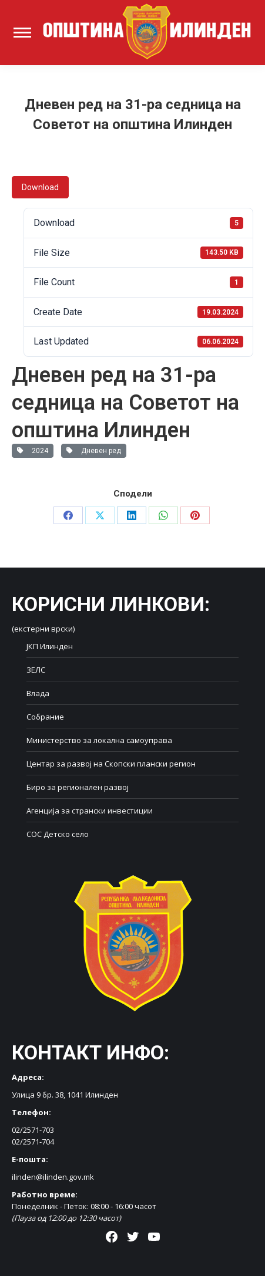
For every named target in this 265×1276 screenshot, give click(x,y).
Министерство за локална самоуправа (99, 740)
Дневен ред (93, 451)
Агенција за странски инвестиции (89, 810)
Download (40, 187)
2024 (32, 451)
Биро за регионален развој (77, 787)
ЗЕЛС (35, 669)
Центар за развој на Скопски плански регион (111, 763)
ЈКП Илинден (49, 646)
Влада (37, 693)
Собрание (45, 716)
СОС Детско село (57, 834)
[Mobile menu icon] (22, 32)
